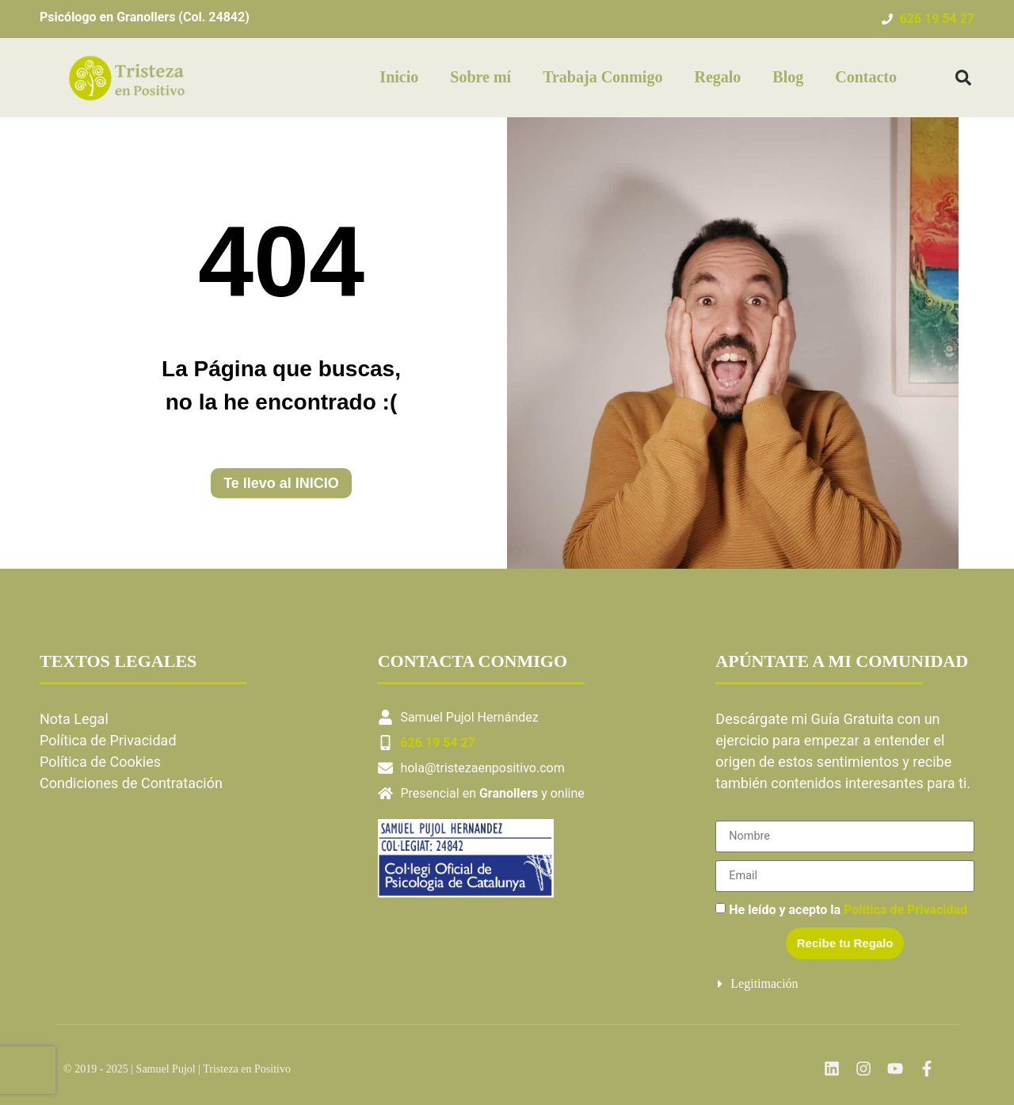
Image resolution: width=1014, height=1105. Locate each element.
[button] (963, 77)
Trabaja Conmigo (602, 77)
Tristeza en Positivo (247, 1069)
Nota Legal (76, 719)
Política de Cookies (100, 761)
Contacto (866, 77)
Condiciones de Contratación (131, 783)
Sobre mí (480, 77)
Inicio (398, 77)
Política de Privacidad (108, 740)
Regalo (717, 77)
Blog (787, 77)
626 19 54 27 (936, 18)
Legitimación (764, 983)
